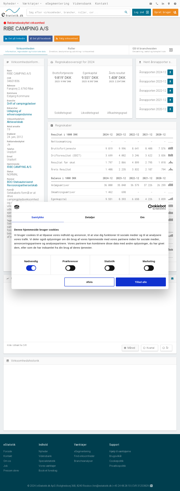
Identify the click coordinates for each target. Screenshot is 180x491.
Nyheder (9, 3)
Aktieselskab (15, 122)
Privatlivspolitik (117, 465)
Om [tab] (142, 217)
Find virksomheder (84, 456)
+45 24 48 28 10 (122, 485)
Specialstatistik (47, 461)
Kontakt (101, 3)
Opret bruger (162, 12)
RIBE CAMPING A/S (19, 167)
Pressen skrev (11, 470)
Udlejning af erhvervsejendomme (19, 112)
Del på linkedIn (15, 38)
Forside (7, 451)
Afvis (89, 281)
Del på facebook (40, 38)
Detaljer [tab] (90, 217)
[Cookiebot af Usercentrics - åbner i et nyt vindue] (150, 207)
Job (5, 465)
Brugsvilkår (115, 456)
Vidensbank (82, 3)
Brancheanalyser (83, 461)
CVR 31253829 (140, 485)
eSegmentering (57, 3)
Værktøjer (30, 3)
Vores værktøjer (47, 465)
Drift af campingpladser (21, 103)
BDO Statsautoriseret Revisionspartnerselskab (22, 183)
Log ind (139, 12)
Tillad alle (141, 281)
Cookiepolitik (116, 461)
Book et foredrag (48, 470)
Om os (7, 461)
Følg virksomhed (67, 38)
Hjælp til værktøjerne (120, 451)
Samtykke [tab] (38, 217)
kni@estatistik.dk (102, 485)
